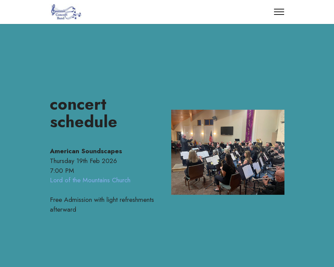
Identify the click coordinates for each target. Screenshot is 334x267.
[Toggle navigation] (279, 11)
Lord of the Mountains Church (90, 180)
